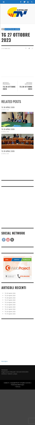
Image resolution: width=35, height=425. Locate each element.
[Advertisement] (17, 207)
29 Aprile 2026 (5, 131)
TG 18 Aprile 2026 (10, 314)
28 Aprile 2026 (5, 153)
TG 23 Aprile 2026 (10, 305)
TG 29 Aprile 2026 (8, 129)
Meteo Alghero (4, 361)
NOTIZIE (7, 29)
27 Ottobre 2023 (5, 48)
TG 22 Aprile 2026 (10, 307)
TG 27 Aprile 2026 (10, 300)
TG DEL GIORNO (15, 29)
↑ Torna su (17, 386)
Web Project (21, 384)
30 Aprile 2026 (5, 110)
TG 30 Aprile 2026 (8, 107)
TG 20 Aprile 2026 (10, 311)
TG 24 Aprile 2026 (10, 302)
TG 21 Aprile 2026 (10, 309)
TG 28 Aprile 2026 (8, 151)
